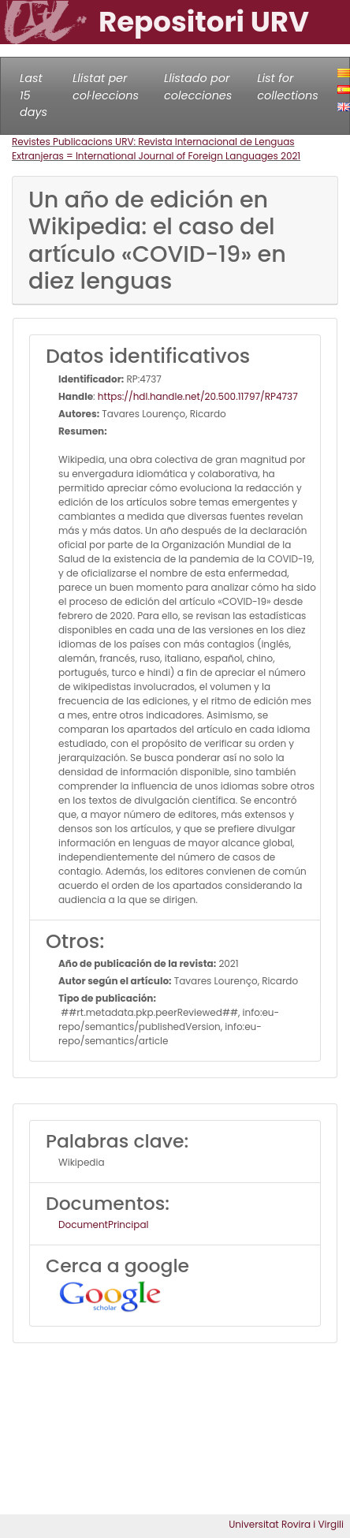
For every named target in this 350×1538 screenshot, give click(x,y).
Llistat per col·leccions (106, 86)
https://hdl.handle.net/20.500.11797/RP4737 (198, 396)
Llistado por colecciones (198, 86)
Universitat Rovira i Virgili (286, 1524)
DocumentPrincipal (103, 1224)
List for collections (287, 86)
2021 (290, 155)
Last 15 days (33, 95)
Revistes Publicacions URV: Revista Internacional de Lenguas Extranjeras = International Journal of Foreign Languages (153, 148)
